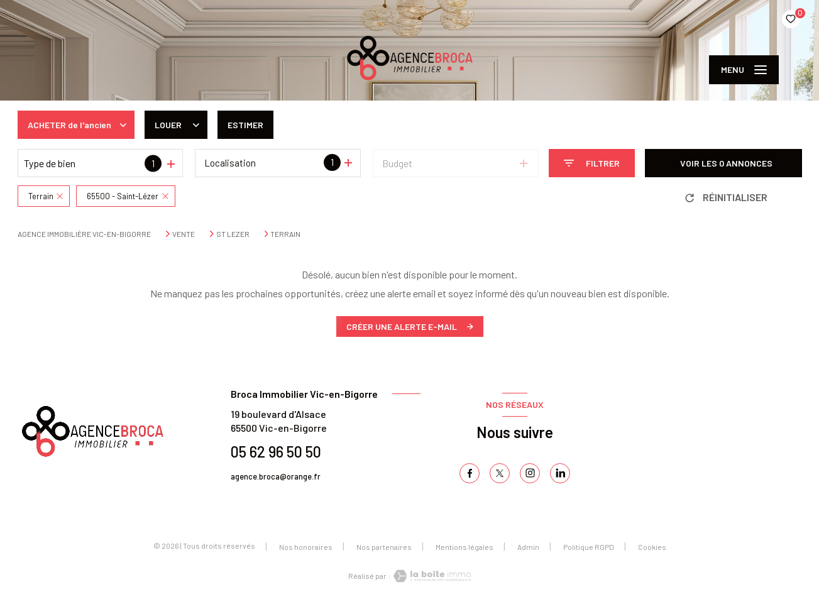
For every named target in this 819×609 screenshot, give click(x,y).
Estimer (245, 124)
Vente (183, 234)
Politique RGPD (588, 546)
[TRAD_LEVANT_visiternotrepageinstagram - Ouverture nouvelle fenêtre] (530, 473)
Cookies (652, 547)
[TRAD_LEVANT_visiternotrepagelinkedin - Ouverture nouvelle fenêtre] (560, 473)
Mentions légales (464, 546)
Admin (528, 546)
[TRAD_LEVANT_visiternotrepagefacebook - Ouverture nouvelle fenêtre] (469, 473)
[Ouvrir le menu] (744, 69)
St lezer (233, 234)
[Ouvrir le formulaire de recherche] (592, 163)
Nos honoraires (306, 546)
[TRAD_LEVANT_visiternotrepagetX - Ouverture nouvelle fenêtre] (500, 473)
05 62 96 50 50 (276, 451)
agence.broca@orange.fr (276, 476)
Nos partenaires (384, 546)
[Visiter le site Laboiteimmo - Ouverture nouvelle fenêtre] (430, 576)
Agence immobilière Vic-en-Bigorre (84, 233)
